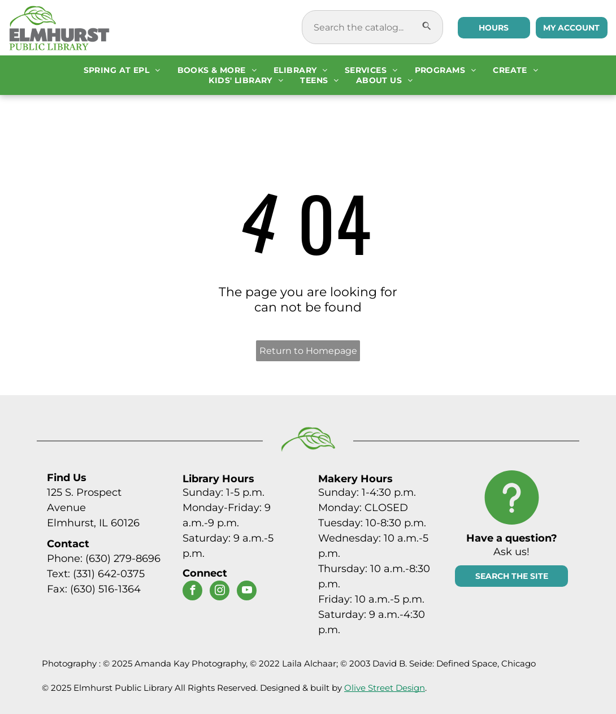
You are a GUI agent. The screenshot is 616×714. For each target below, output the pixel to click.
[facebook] (192, 592)
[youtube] (247, 592)
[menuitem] (122, 70)
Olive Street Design (384, 687)
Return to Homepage (308, 350)
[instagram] (219, 592)
